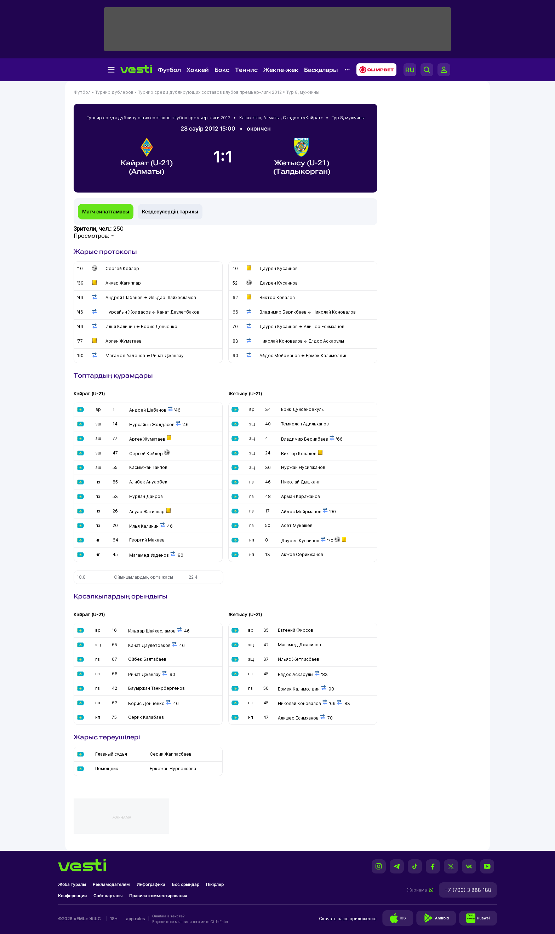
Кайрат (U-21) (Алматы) (147, 157)
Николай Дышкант (300, 482)
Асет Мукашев (297, 525)
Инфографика (151, 884)
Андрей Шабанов (147, 410)
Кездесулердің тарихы (170, 211)
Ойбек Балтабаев (147, 659)
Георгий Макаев (147, 540)
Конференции (72, 895)
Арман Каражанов (300, 496)
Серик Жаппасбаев (170, 754)
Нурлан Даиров (146, 496)
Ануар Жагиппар (147, 511)
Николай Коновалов (299, 703)
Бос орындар (185, 884)
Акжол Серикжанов (302, 554)
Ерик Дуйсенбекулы (303, 409)
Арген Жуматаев (147, 439)
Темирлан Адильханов (305, 423)
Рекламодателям (111, 884)
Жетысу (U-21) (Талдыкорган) (301, 157)
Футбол (169, 70)
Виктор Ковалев (298, 453)
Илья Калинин (144, 526)
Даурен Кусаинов (300, 540)
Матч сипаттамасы (105, 211)
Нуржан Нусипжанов (303, 467)
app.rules (135, 918)
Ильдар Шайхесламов (152, 631)
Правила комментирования (158, 895)
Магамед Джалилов (299, 644)
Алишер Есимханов (298, 718)
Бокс (221, 70)
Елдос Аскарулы (295, 674)
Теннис (246, 70)
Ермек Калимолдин (299, 689)
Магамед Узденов (149, 555)
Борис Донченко (146, 703)
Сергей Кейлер (146, 453)
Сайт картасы (107, 895)
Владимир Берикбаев (304, 439)
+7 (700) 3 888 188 (468, 890)
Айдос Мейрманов (301, 511)
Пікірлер (215, 884)
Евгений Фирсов (295, 630)
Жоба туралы (72, 884)
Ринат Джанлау (144, 674)
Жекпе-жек (280, 70)
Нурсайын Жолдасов (151, 424)
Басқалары (321, 70)
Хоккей (198, 70)
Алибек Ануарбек (148, 482)
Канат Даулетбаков (149, 645)
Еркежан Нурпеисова (173, 768)
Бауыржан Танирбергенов (156, 688)
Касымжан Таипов (148, 467)
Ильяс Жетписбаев (298, 659)
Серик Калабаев (146, 717)
